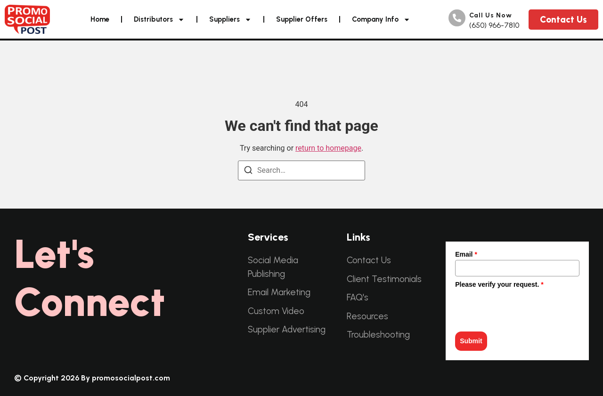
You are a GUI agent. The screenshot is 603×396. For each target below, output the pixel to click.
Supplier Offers (301, 19)
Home (99, 19)
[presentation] (526, 308)
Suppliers (230, 19)
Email (466, 254)
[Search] (248, 170)
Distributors (159, 19)
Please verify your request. (499, 284)
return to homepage (328, 148)
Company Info (381, 19)
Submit (471, 341)
